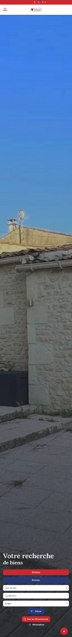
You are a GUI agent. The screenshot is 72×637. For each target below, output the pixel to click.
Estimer (36, 580)
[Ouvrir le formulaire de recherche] (36, 611)
